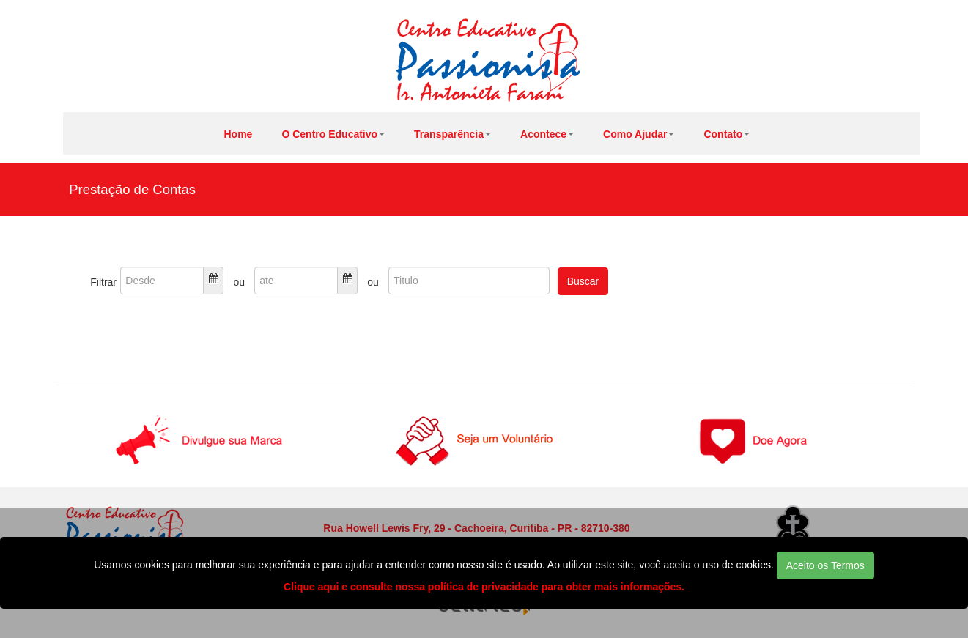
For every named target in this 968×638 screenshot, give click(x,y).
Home (238, 134)
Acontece (547, 134)
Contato (726, 134)
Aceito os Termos (825, 565)
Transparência (452, 134)
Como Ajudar (638, 134)
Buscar (583, 281)
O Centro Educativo (333, 134)
